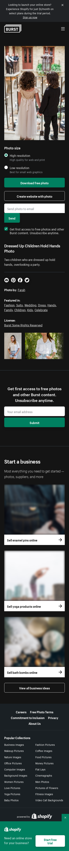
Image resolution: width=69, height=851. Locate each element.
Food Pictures (43, 757)
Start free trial (50, 841)
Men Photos (42, 782)
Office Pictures (13, 763)
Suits (19, 304)
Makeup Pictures (14, 751)
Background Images (15, 775)
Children (20, 309)
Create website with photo (34, 196)
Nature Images (12, 757)
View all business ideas (34, 687)
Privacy (53, 717)
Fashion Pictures (45, 744)
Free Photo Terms (41, 711)
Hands (51, 304)
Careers (21, 711)
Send (11, 217)
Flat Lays (40, 769)
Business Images (14, 744)
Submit (34, 422)
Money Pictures (44, 763)
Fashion (9, 304)
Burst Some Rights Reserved (23, 324)
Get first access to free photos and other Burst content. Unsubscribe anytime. (34, 230)
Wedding (30, 304)
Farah (21, 289)
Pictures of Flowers (46, 788)
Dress (42, 304)
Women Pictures (14, 782)
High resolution (20, 155)
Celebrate (41, 309)
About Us (35, 723)
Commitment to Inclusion (28, 717)
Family (8, 309)
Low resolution (19, 168)
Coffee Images (43, 751)
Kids (30, 309)
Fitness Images (44, 794)
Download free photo (34, 182)
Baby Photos (11, 800)
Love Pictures (12, 788)
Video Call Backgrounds (49, 800)
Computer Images (14, 769)
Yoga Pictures (12, 794)
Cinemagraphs (43, 775)
